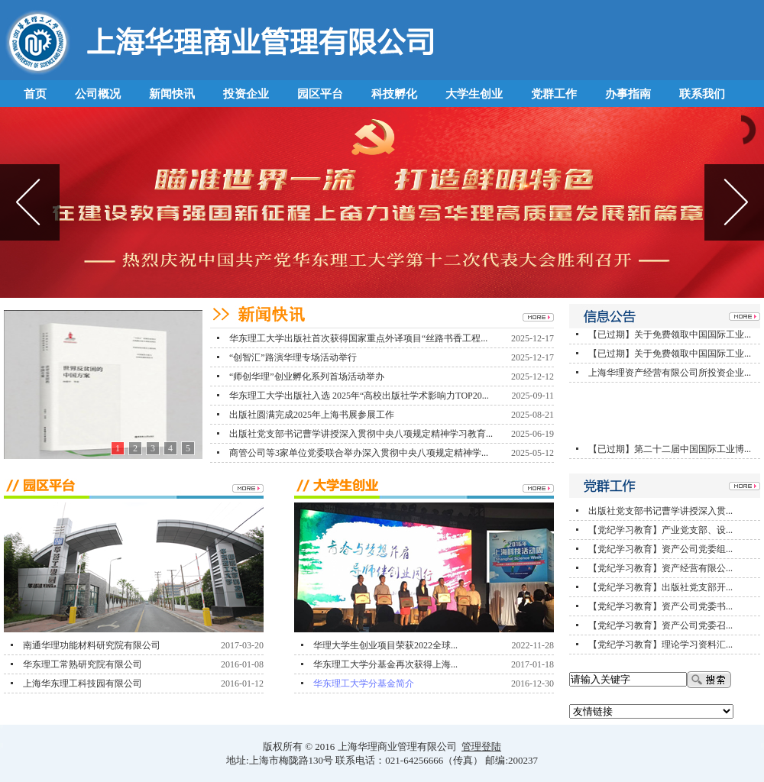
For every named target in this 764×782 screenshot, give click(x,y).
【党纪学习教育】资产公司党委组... (660, 549)
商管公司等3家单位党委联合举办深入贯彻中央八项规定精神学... (358, 453)
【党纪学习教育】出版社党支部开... (660, 587)
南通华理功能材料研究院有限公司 (91, 645)
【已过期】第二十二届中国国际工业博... (669, 453)
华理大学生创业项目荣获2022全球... (385, 645)
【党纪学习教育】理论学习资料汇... (660, 644)
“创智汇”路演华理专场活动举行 (293, 357)
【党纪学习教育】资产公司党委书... (660, 606)
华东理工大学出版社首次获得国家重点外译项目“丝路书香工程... (358, 338)
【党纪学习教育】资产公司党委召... (660, 625)
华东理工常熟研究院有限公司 (82, 664)
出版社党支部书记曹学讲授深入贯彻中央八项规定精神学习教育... (361, 433)
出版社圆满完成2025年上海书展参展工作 (311, 414)
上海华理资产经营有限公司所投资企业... (669, 376)
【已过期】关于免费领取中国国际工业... (669, 338)
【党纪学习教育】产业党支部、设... (660, 530)
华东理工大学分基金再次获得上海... (385, 664)
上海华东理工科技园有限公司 (82, 683)
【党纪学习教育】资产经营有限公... (660, 568)
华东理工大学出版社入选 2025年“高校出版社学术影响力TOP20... (359, 395)
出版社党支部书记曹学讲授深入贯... (660, 511)
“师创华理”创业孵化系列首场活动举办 (306, 376)
